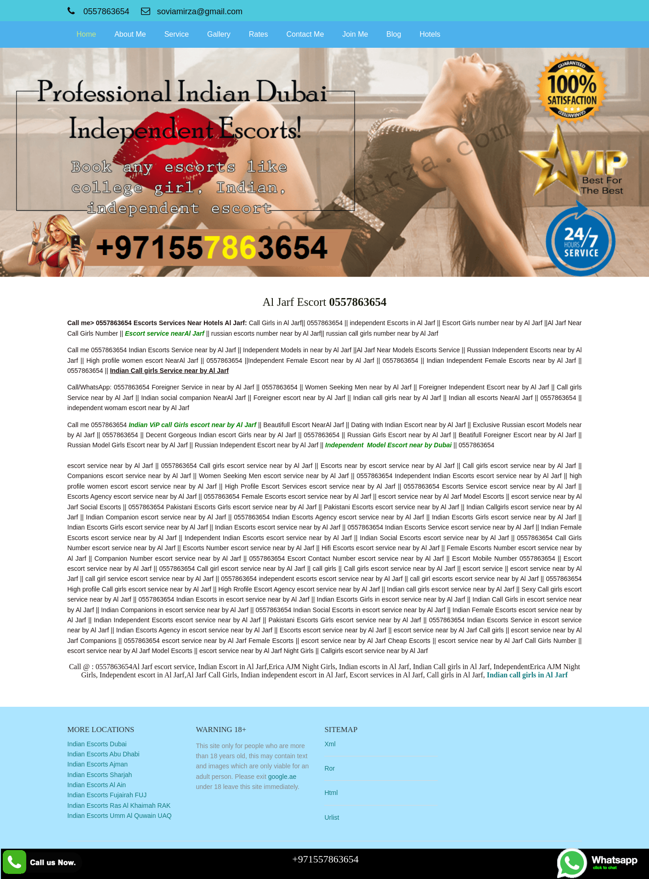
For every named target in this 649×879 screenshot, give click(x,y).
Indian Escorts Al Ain (97, 785)
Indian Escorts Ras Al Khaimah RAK (119, 805)
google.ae (282, 776)
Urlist (331, 817)
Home (86, 34)
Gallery (219, 34)
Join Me (355, 34)
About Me (130, 34)
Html (331, 792)
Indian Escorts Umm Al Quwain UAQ (120, 815)
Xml (329, 744)
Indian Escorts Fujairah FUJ (107, 795)
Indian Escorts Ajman (98, 764)
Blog (393, 34)
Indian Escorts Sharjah (100, 774)
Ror (329, 768)
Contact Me (305, 34)
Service (176, 34)
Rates (258, 34)
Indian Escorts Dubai (97, 744)
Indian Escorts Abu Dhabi (104, 754)
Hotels (429, 34)
